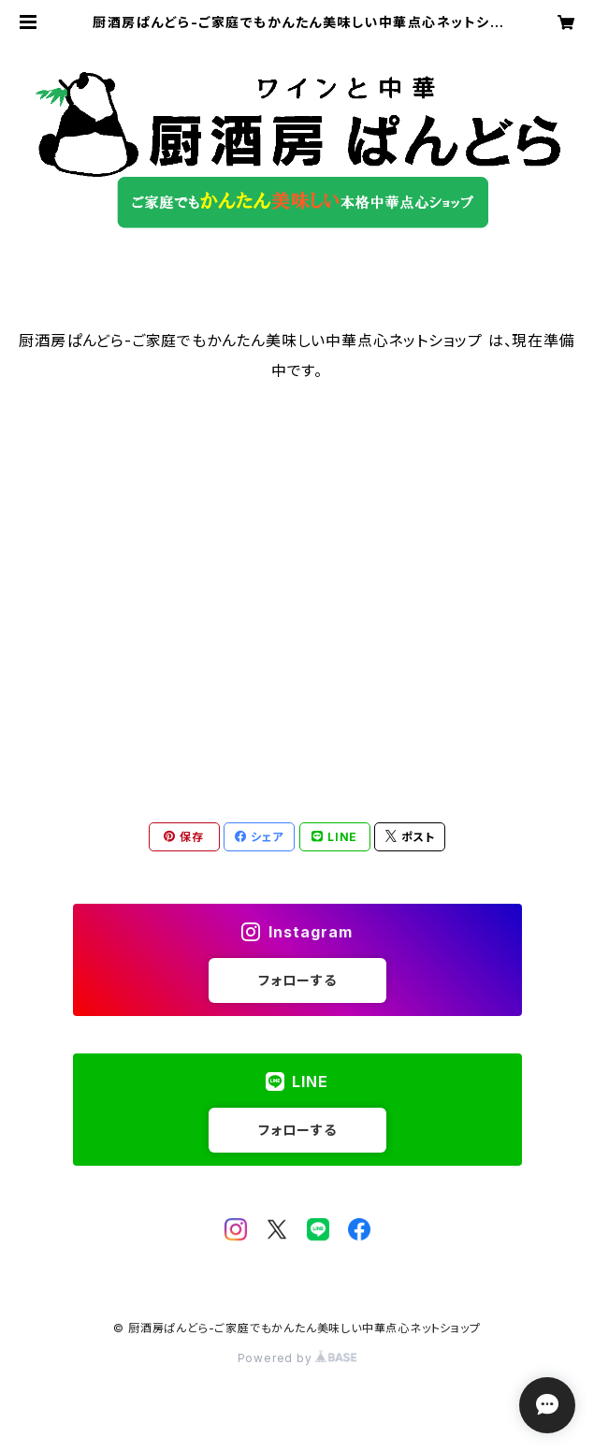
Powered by (297, 1358)
